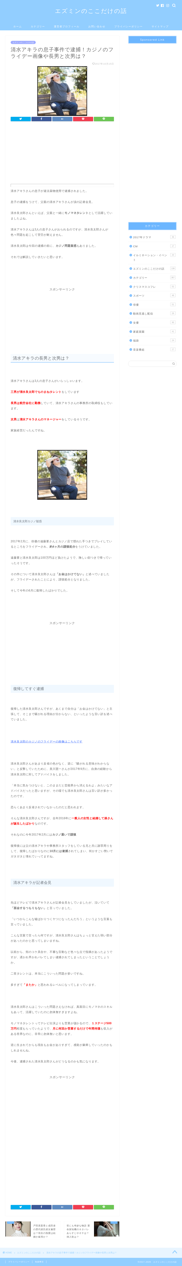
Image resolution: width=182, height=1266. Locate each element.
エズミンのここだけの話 (91, 10)
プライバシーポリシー (128, 26)
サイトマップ (160, 26)
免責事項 (39, 1262)
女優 (154, 322)
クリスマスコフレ (154, 286)
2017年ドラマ (154, 237)
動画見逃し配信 (154, 313)
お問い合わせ (96, 26)
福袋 (154, 340)
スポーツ (154, 295)
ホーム (17, 26)
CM (154, 246)
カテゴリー (38, 26)
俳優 (154, 304)
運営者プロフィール (66, 26)
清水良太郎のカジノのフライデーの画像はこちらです (46, 741)
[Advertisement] (62, 154)
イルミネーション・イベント (154, 257)
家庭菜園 (154, 331)
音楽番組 (154, 349)
